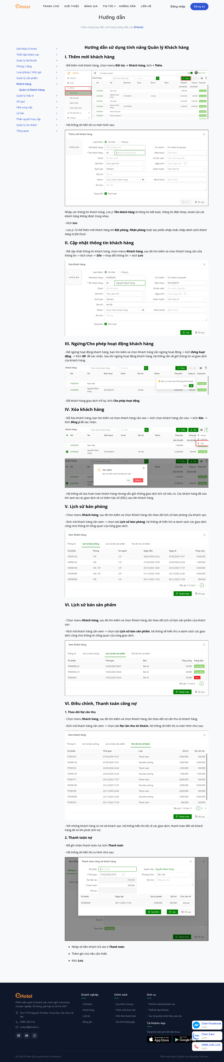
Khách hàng (37, 84)
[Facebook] (19, 1036)
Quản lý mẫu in (37, 96)
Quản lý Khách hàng (32, 90)
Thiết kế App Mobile (158, 1010)
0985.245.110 (27, 1022)
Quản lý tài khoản (37, 60)
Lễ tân (37, 113)
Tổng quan (37, 131)
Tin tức (108, 6)
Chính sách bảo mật (124, 1010)
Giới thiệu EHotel (37, 49)
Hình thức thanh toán (125, 1016)
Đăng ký (199, 6)
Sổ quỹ (37, 102)
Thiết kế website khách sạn (161, 1004)
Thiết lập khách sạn (37, 55)
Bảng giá (91, 6)
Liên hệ (146, 6)
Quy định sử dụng (123, 1004)
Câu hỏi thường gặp (124, 1022)
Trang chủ (51, 6)
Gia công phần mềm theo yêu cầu (164, 1016)
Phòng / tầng (37, 66)
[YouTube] (27, 1036)
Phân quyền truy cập (37, 119)
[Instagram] (34, 1036)
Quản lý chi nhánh (37, 125)
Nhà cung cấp (37, 107)
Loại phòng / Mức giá (37, 72)
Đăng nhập (178, 6)
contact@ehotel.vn (29, 1027)
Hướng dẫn (127, 6)
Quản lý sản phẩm (37, 78)
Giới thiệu (71, 6)
